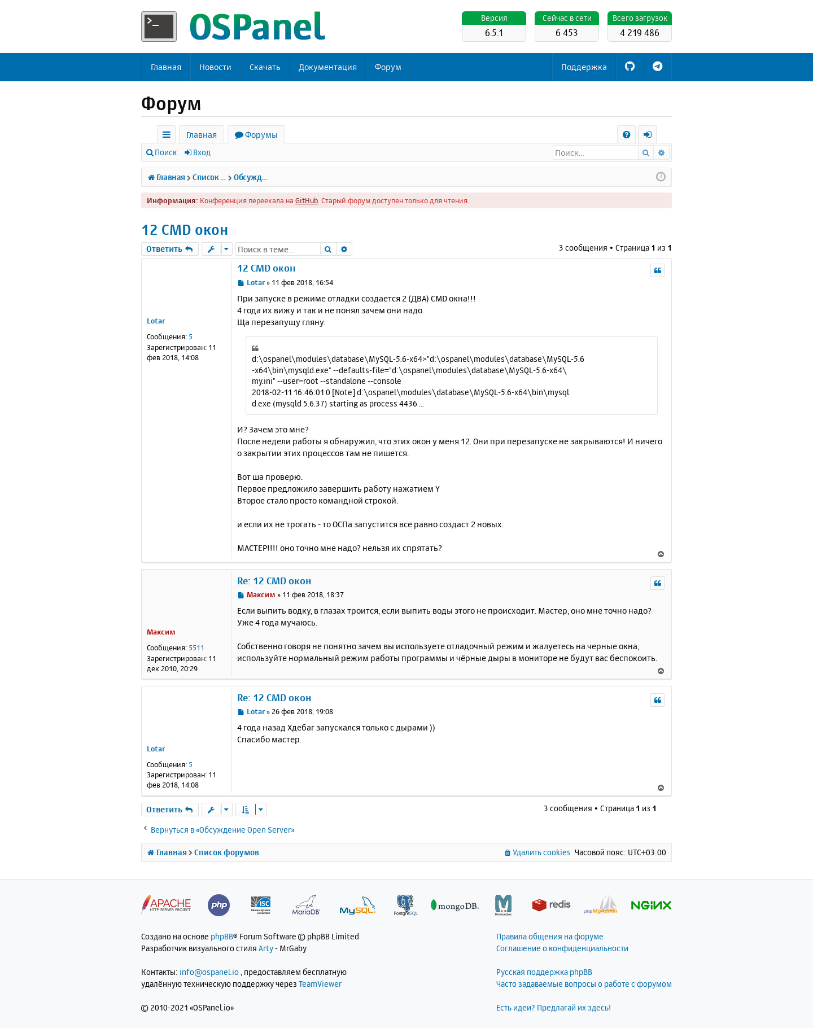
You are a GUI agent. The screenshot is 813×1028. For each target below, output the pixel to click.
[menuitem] (626, 134)
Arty (266, 948)
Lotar (156, 320)
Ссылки (168, 136)
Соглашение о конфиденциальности (562, 948)
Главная (166, 67)
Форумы (261, 134)
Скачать (265, 67)
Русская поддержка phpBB (544, 972)
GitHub (306, 200)
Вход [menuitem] (651, 136)
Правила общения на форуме (550, 936)
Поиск (166, 152)
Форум (388, 67)
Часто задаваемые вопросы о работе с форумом (584, 983)
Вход (202, 152)
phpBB (222, 936)
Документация (328, 67)
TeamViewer (320, 983)
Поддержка (584, 67)
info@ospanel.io (209, 972)
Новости (215, 67)
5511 (196, 647)
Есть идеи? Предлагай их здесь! (553, 1007)
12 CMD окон (184, 229)
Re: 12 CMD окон (274, 581)
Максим (161, 631)
